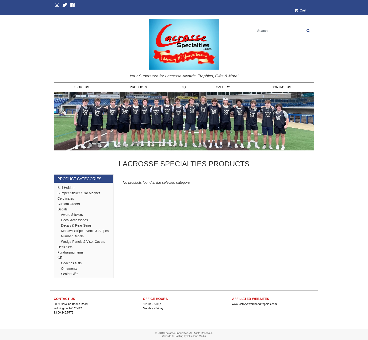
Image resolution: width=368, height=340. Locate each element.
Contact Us (281, 87)
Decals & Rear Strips (76, 225)
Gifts (61, 258)
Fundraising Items (71, 252)
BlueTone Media (197, 336)
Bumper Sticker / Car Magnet (79, 193)
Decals (63, 209)
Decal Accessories (74, 220)
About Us (81, 87)
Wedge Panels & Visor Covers (83, 241)
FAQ (183, 87)
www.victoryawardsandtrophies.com (254, 304)
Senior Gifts (69, 274)
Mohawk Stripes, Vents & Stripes (85, 231)
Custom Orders (69, 204)
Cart (300, 10)
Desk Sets (65, 247)
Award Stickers (72, 215)
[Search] (278, 31)
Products (138, 87)
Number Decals (72, 236)
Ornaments (69, 268)
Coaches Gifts (71, 263)
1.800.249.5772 (63, 312)
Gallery (223, 87)
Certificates (66, 198)
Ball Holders (66, 188)
